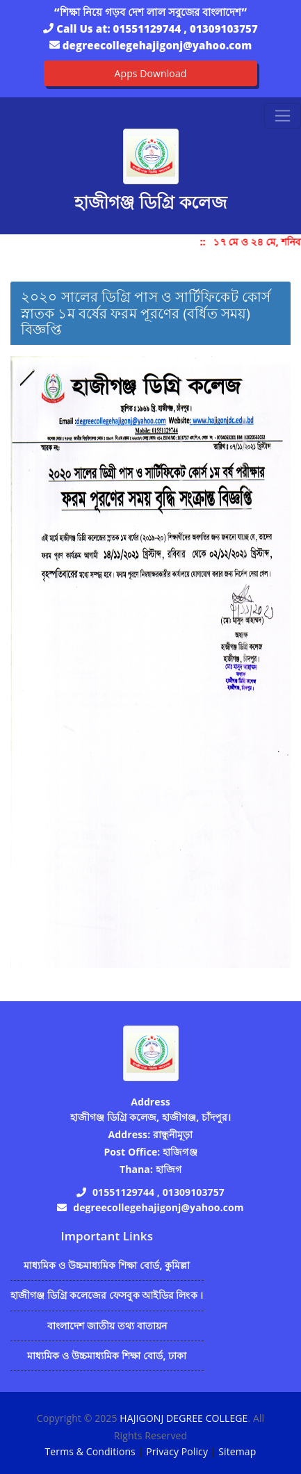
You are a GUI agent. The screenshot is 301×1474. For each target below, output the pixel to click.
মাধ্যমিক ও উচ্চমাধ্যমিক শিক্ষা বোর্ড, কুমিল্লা (107, 1265)
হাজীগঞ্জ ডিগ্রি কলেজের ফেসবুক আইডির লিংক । (107, 1295)
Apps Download (151, 73)
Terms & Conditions (90, 1451)
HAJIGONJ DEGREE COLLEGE (183, 1418)
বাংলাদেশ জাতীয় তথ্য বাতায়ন (107, 1325)
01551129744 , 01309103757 (185, 28)
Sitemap (237, 1451)
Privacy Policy (177, 1451)
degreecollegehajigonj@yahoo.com (157, 45)
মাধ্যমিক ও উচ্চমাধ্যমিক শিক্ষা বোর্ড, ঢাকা (106, 1355)
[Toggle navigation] (282, 116)
